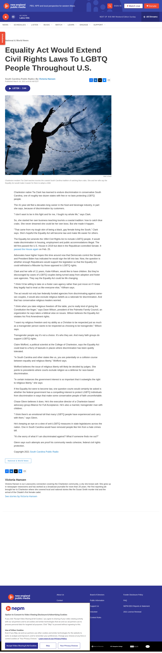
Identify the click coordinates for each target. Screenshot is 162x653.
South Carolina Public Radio (44, 453)
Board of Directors (97, 596)
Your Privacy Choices (69, 646)
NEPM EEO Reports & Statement (136, 608)
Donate (153, 6)
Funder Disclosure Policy (133, 596)
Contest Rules (95, 619)
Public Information (97, 602)
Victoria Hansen (47, 80)
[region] (45, 626)
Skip (48, 646)
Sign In (117, 7)
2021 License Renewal (132, 613)
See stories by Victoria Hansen (21, 497)
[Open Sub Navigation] (10, 26)
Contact (60, 602)
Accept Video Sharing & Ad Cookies (21, 646)
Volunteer (93, 613)
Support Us (94, 608)
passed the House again (26, 251)
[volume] (13, 18)
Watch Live (133, 6)
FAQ (125, 602)
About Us (60, 596)
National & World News (17, 42)
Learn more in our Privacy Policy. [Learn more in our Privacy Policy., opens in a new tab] (53, 638)
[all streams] (150, 18)
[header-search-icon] (109, 6)
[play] (6, 18)
